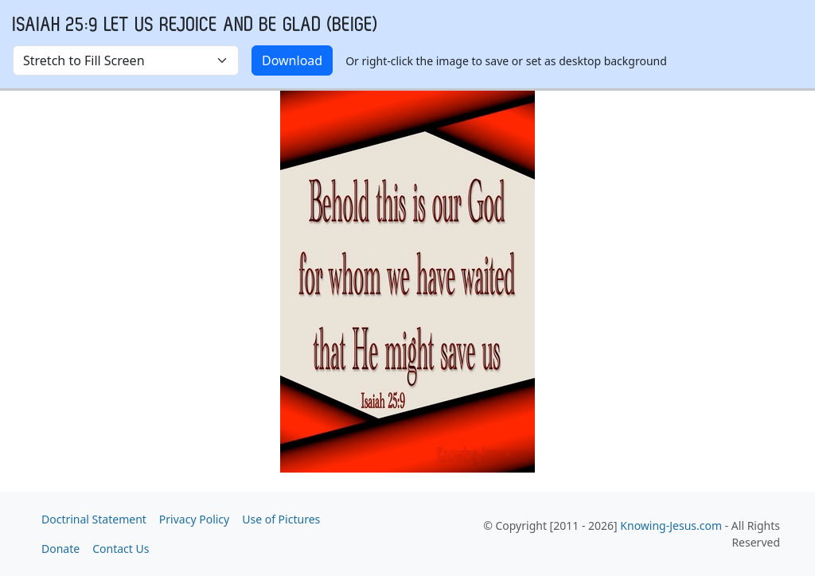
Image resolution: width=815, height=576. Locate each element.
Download (292, 60)
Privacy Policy (194, 519)
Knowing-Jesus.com (671, 525)
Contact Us (120, 548)
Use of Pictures (281, 519)
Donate (60, 548)
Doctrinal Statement (93, 519)
